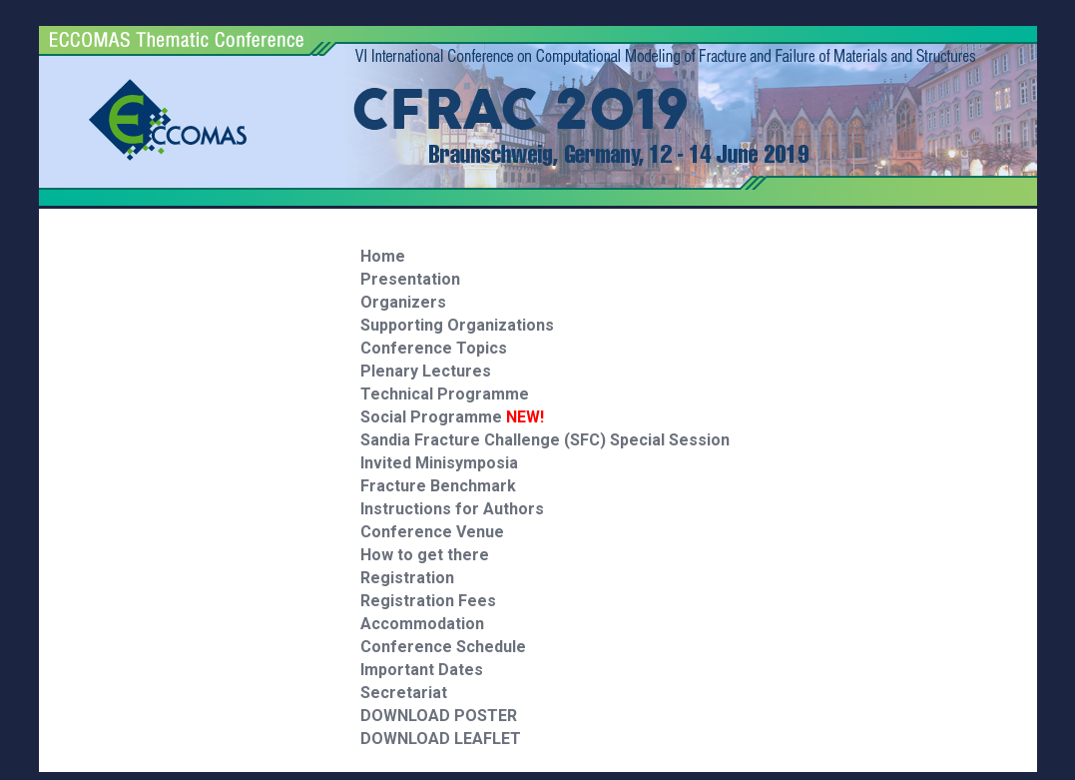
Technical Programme (444, 394)
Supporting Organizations (457, 325)
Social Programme (452, 416)
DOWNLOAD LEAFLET (440, 738)
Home (382, 256)
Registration (407, 577)
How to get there (424, 554)
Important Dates (421, 669)
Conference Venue (432, 531)
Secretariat (403, 692)
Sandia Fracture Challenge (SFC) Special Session (545, 439)
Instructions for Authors (452, 508)
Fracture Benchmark (438, 485)
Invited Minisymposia (439, 462)
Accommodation (422, 623)
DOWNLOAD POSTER (438, 715)
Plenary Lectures (425, 371)
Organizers (403, 302)
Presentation (410, 279)
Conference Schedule (443, 646)
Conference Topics (433, 348)
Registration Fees (428, 600)
